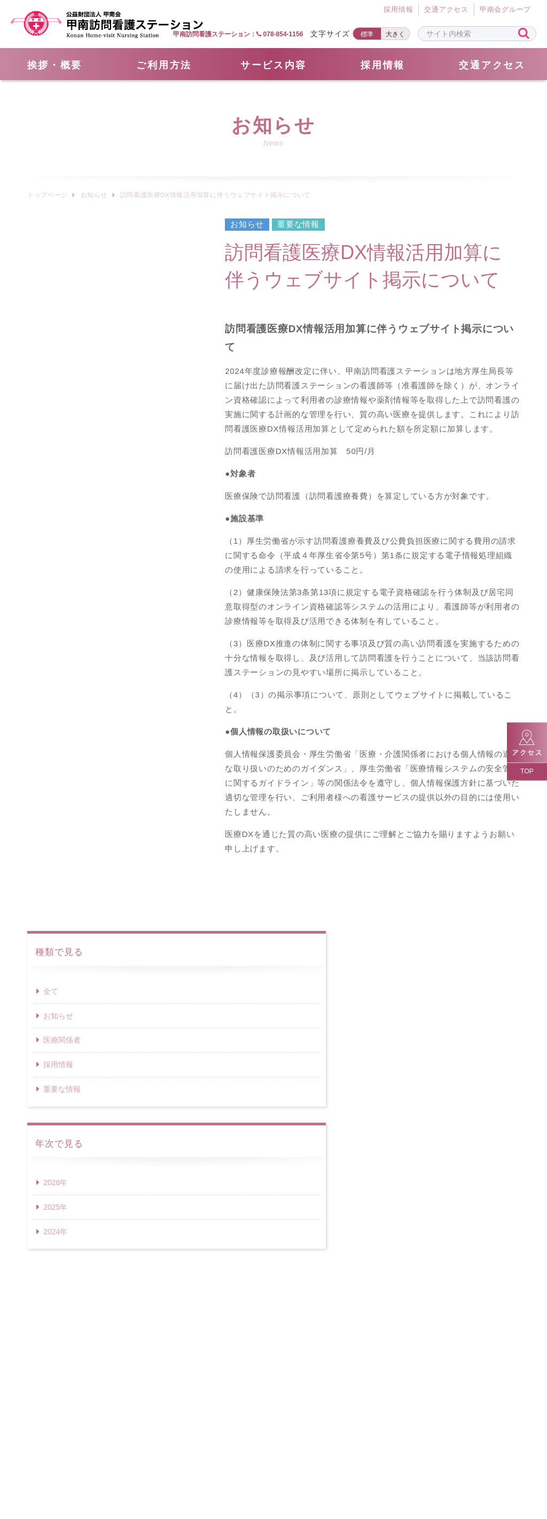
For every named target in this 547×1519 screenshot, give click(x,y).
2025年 (55, 493)
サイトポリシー (393, 1466)
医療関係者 (62, 326)
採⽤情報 (398, 10)
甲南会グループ (505, 10)
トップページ (47, 195)
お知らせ (94, 195)
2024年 (55, 517)
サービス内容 (273, 65)
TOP (526, 771)
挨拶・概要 (55, 65)
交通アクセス (446, 10)
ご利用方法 (164, 65)
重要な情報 (62, 375)
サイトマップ (150, 1466)
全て (50, 277)
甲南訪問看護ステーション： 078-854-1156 (238, 34)
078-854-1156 (273, 1336)
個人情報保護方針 (301, 1466)
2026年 (55, 468)
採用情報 (383, 65)
